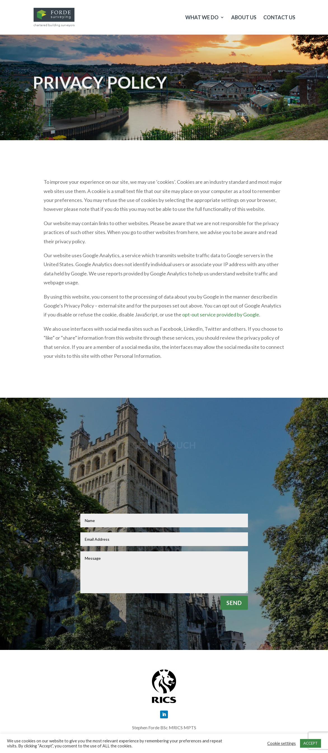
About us (243, 17)
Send (234, 602)
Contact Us (279, 17)
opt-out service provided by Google (220, 314)
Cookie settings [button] (281, 743)
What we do (202, 17)
